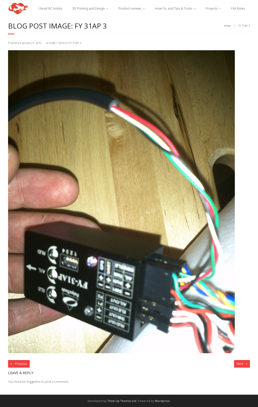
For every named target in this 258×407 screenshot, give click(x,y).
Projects (211, 8)
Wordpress (162, 401)
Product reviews (129, 8)
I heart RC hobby (50, 8)
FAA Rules (238, 8)
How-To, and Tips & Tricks (173, 8)
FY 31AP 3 (75, 43)
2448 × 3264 (56, 43)
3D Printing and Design (88, 8)
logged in (33, 381)
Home (227, 26)
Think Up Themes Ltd (121, 401)
